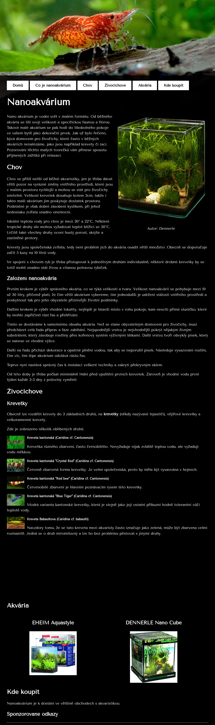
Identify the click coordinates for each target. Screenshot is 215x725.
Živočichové (115, 85)
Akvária (144, 85)
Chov (87, 85)
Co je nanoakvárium (53, 85)
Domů (18, 85)
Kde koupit (173, 85)
